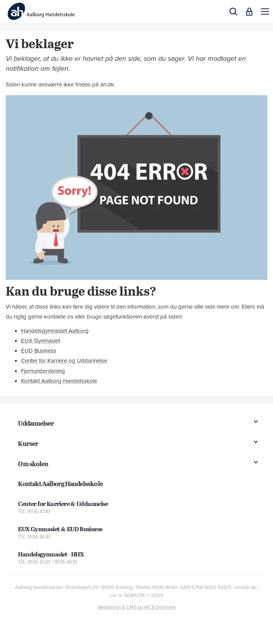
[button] (265, 11)
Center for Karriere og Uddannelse (64, 360)
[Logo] (41, 11)
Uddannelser (36, 423)
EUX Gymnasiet (40, 340)
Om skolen (33, 463)
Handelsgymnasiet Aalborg (55, 330)
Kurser (28, 443)
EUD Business (38, 350)
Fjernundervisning (43, 371)
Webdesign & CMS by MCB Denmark (137, 607)
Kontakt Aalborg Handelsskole (59, 380)
